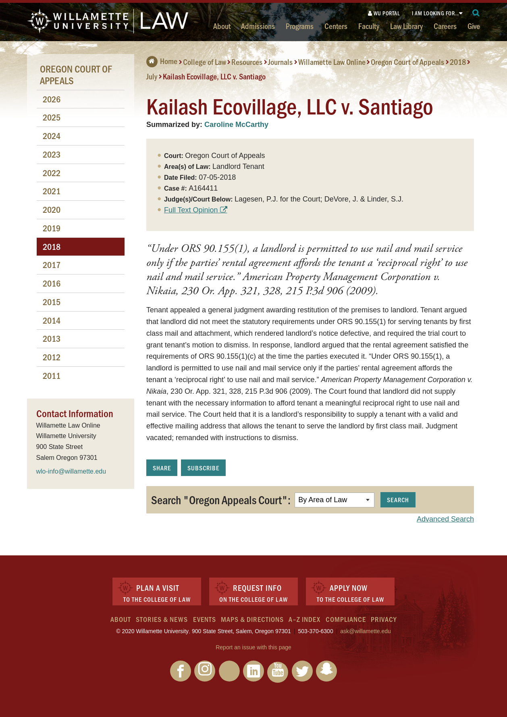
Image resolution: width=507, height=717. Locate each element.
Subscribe (203, 467)
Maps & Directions (252, 619)
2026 (51, 99)
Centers (335, 26)
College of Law (204, 61)
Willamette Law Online (332, 61)
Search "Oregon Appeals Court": (221, 499)
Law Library (406, 26)
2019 (51, 228)
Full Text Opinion (191, 210)
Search (398, 499)
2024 (51, 135)
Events (204, 619)
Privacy (384, 619)
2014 (51, 320)
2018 (458, 61)
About (222, 26)
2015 (51, 302)
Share (162, 467)
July (151, 76)
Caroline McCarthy (236, 125)
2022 (51, 173)
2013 (51, 338)
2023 (51, 154)
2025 (51, 117)
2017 (51, 264)
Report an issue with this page (253, 647)
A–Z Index (304, 619)
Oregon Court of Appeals (407, 61)
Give (474, 26)
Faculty (368, 26)
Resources (246, 61)
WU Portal (384, 13)
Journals (280, 61)
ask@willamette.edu (365, 631)
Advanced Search (445, 519)
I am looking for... (435, 13)
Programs (300, 26)
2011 (51, 375)
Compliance (346, 619)
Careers (445, 26)
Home (161, 61)
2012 (51, 357)
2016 (51, 283)
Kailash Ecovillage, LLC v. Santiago (214, 76)
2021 (51, 191)
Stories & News (162, 619)
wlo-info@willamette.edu (71, 471)
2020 (51, 209)
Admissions (258, 26)
